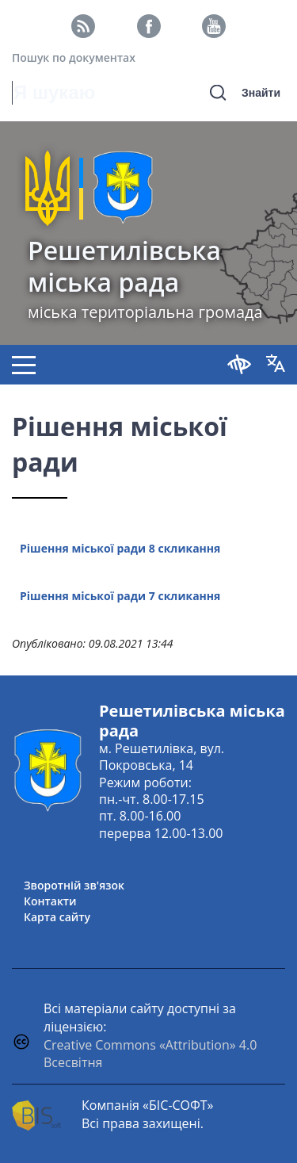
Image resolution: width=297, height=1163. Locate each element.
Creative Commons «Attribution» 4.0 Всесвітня (150, 1054)
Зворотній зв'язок (74, 885)
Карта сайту (57, 916)
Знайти (261, 92)
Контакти (50, 901)
